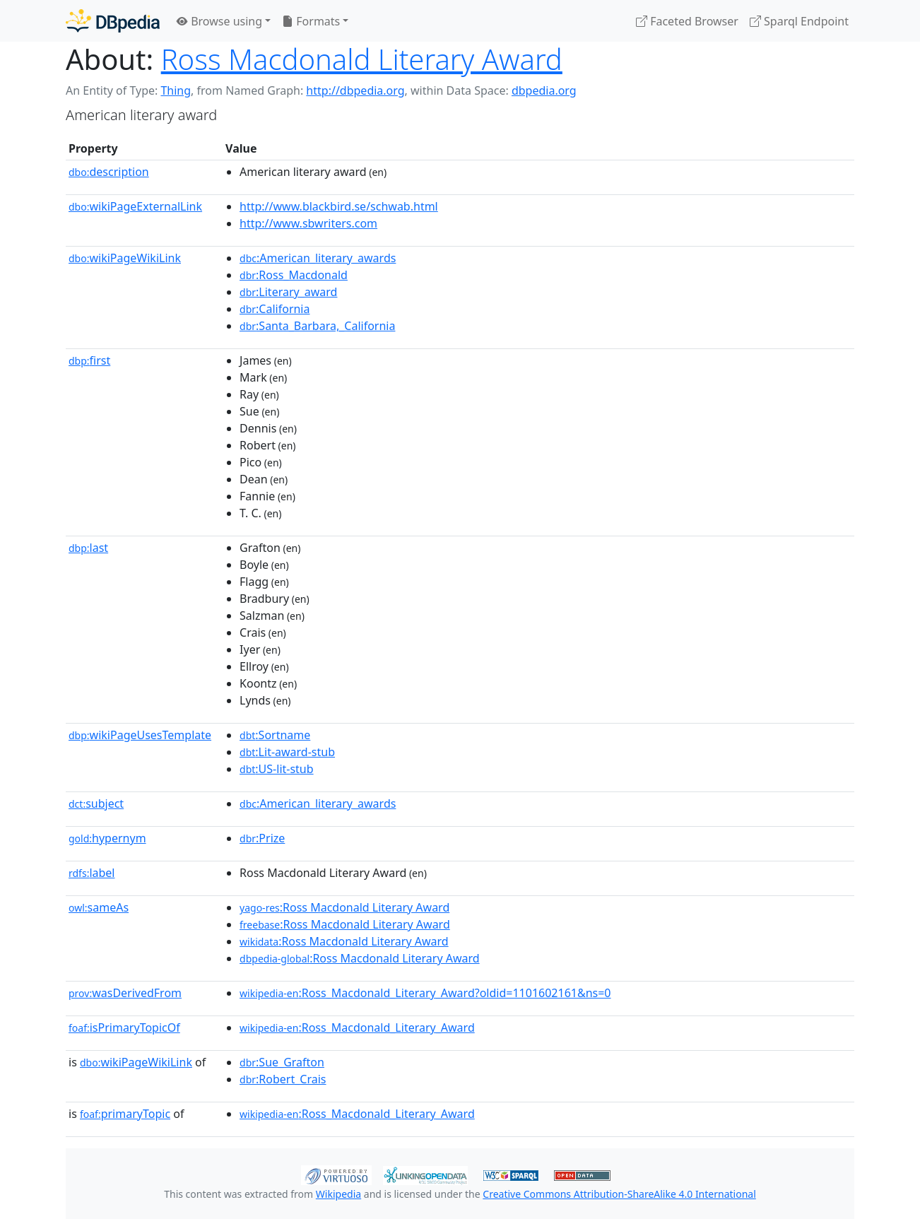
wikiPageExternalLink (135, 206)
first (89, 360)
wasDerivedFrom (125, 993)
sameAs (99, 907)
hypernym (107, 838)
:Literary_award (288, 292)
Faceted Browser (687, 21)
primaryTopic (125, 1113)
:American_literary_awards (318, 258)
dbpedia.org (544, 90)
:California (274, 309)
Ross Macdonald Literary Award (361, 59)
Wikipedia (338, 1194)
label (92, 873)
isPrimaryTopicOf (124, 1027)
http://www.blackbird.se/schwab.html (339, 206)
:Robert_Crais (283, 1079)
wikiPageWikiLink (125, 258)
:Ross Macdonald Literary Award (344, 907)
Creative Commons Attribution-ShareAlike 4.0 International (619, 1194)
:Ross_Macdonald (294, 275)
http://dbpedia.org (355, 90)
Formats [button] (311, 21)
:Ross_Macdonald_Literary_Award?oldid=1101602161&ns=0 (425, 993)
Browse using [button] (219, 21)
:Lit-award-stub (287, 752)
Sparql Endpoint (799, 21)
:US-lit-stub (277, 769)
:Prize (262, 838)
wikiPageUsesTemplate (140, 735)
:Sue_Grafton (282, 1062)
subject (96, 803)
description (109, 171)
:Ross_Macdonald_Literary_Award (357, 1027)
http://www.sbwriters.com (308, 223)
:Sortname (275, 735)
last (88, 547)
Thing (175, 90)
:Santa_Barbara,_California (317, 326)
